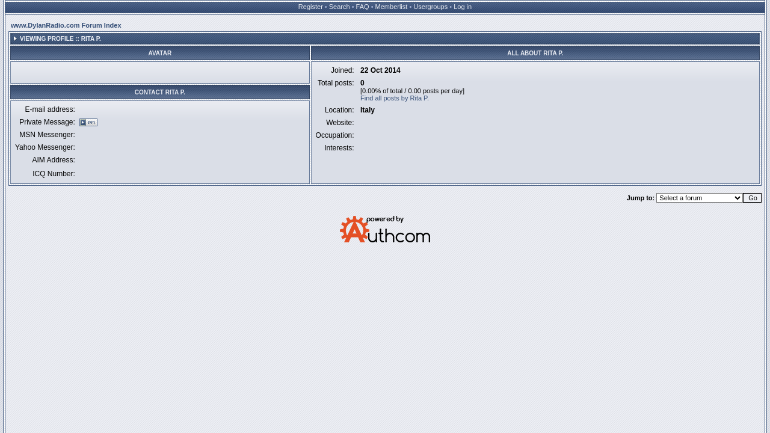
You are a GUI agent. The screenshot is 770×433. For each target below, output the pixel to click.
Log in (463, 6)
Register (310, 6)
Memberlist (391, 6)
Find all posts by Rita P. (394, 98)
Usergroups (430, 6)
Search (339, 6)
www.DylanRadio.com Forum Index (66, 25)
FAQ (362, 6)
